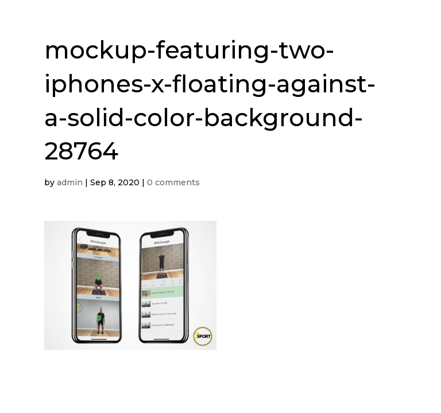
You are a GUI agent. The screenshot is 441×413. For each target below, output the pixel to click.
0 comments (173, 182)
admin (70, 182)
